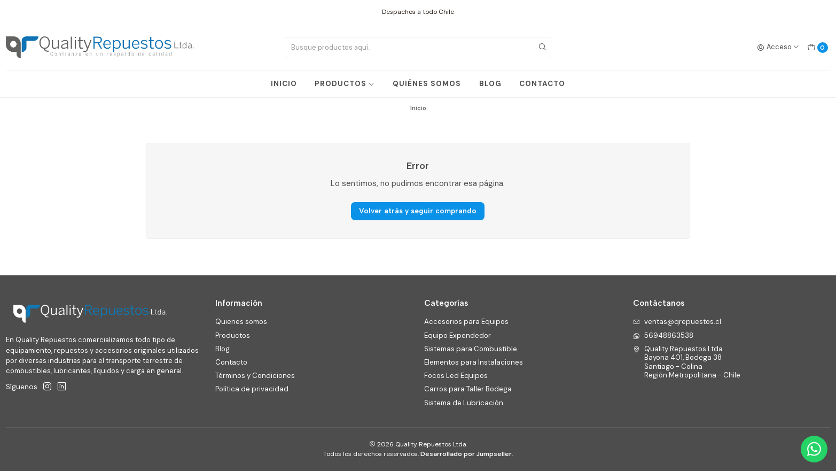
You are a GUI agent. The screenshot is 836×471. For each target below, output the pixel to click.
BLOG (490, 83)
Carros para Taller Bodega (468, 388)
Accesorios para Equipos (466, 321)
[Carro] (817, 47)
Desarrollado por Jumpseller (466, 454)
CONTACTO (542, 83)
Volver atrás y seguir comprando (417, 210)
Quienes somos (241, 321)
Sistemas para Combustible (470, 348)
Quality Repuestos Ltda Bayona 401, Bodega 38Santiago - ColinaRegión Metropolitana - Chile (686, 362)
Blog (222, 348)
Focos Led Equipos (456, 375)
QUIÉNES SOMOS (427, 83)
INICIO (284, 83)
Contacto (231, 362)
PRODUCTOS (344, 83)
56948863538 (663, 335)
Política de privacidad (251, 388)
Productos (232, 335)
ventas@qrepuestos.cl (677, 321)
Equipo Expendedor (457, 335)
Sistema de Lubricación (463, 402)
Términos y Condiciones (255, 375)
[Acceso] (778, 47)
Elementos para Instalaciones (473, 362)
